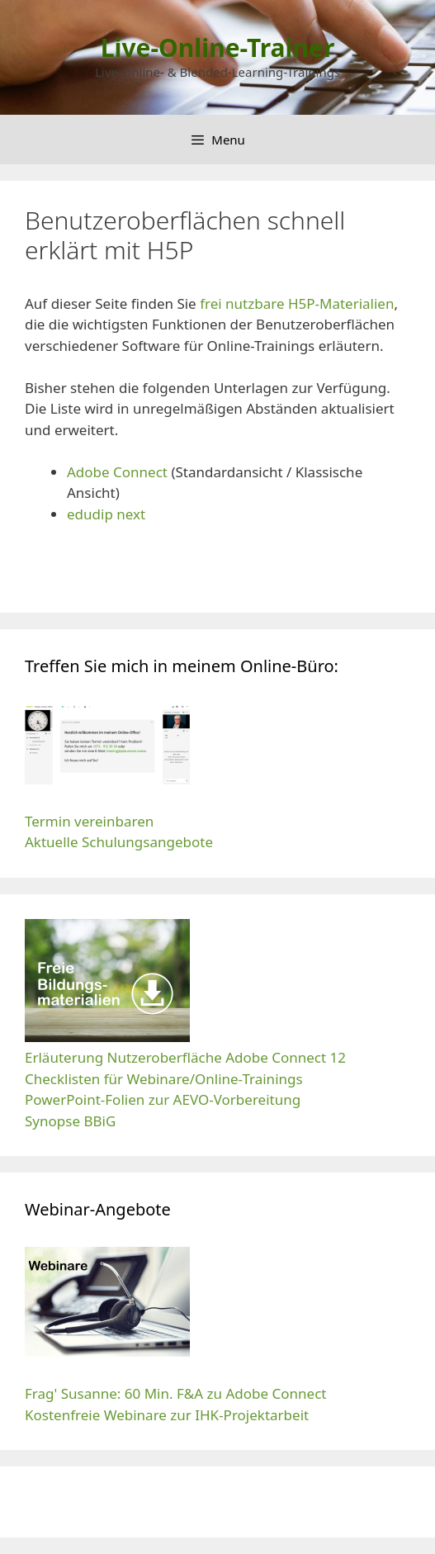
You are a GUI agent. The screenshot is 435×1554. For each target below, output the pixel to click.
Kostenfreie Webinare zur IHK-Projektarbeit (167, 1414)
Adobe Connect (117, 471)
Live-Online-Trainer (218, 47)
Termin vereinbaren (89, 821)
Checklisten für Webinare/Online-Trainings (164, 1078)
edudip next (106, 514)
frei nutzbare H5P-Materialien (297, 303)
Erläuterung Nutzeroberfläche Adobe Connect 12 (185, 1057)
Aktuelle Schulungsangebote (119, 841)
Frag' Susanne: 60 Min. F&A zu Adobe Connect (175, 1393)
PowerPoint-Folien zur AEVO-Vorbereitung (165, 1099)
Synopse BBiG (70, 1120)
